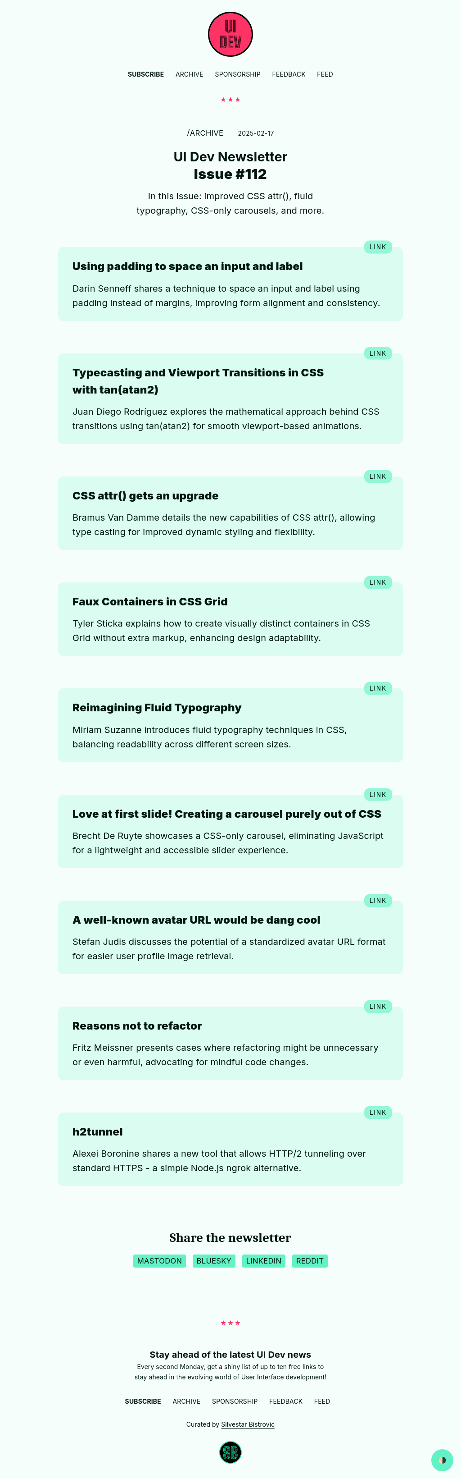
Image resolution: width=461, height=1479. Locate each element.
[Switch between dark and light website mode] (442, 1460)
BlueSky (214, 1260)
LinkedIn (264, 1260)
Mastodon (159, 1260)
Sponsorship (238, 74)
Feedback (288, 74)
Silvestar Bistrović (248, 1424)
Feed (325, 74)
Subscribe (146, 74)
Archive (189, 74)
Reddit (310, 1260)
